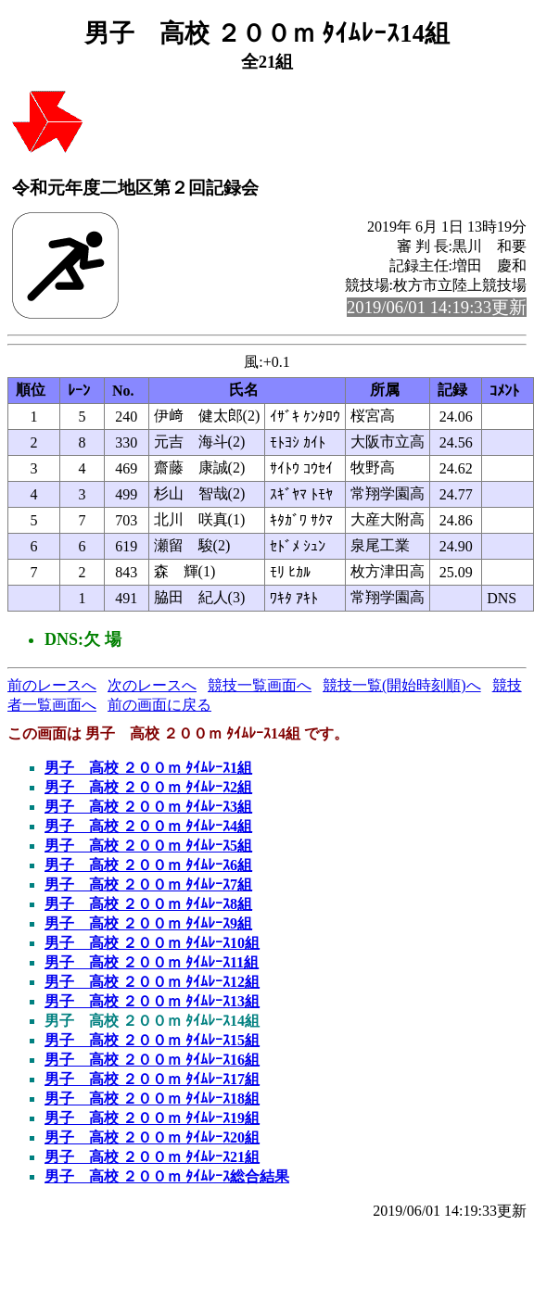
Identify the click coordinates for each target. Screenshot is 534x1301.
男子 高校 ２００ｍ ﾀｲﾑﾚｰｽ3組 (148, 807)
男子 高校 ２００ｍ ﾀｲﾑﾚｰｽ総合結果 (166, 1176)
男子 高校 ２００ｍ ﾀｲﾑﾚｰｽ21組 (152, 1157)
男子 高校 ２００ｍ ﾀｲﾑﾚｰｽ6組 (148, 865)
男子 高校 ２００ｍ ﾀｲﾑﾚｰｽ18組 (152, 1098)
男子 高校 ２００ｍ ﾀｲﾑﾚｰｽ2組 (148, 787)
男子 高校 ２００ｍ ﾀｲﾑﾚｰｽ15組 (152, 1040)
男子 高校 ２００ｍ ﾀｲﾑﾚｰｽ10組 (152, 943)
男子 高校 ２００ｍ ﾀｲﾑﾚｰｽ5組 (148, 845)
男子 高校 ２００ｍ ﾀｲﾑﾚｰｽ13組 (152, 1001)
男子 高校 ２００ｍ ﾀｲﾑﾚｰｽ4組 (148, 826)
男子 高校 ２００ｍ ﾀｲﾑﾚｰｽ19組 (152, 1118)
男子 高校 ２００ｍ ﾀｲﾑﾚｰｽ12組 (152, 982)
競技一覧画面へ (260, 685)
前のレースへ (51, 685)
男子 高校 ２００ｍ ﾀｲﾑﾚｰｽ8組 (148, 904)
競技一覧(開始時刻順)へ (402, 685)
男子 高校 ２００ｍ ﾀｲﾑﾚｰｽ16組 (152, 1059)
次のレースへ (152, 685)
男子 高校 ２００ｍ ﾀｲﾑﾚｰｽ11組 (151, 962)
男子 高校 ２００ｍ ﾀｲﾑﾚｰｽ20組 (152, 1137)
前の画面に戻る (159, 705)
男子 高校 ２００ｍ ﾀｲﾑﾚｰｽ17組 (152, 1079)
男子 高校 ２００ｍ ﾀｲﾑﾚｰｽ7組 (148, 884)
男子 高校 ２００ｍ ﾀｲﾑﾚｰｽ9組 (148, 923)
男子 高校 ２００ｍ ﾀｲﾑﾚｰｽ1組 (148, 768)
